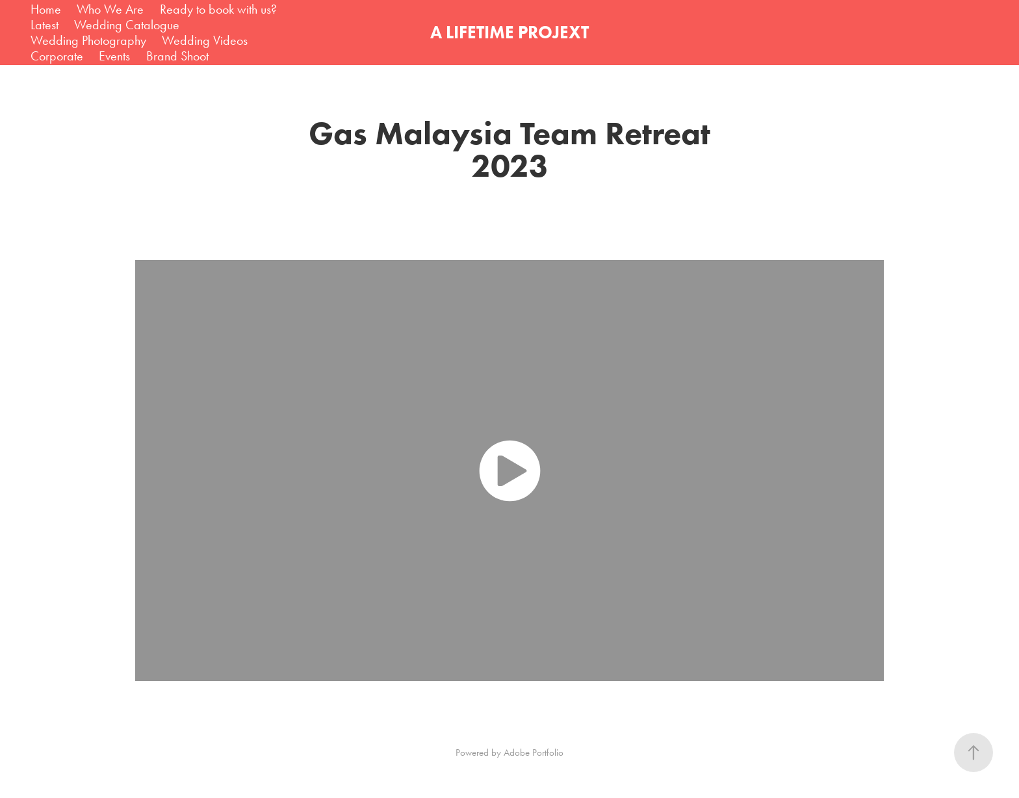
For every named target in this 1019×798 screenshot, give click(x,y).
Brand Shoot (177, 56)
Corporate (57, 56)
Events (114, 56)
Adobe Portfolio (533, 752)
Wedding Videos (205, 40)
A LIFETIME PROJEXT (509, 32)
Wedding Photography (88, 40)
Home (46, 9)
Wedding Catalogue (126, 24)
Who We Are (110, 9)
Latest (44, 24)
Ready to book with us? (218, 9)
